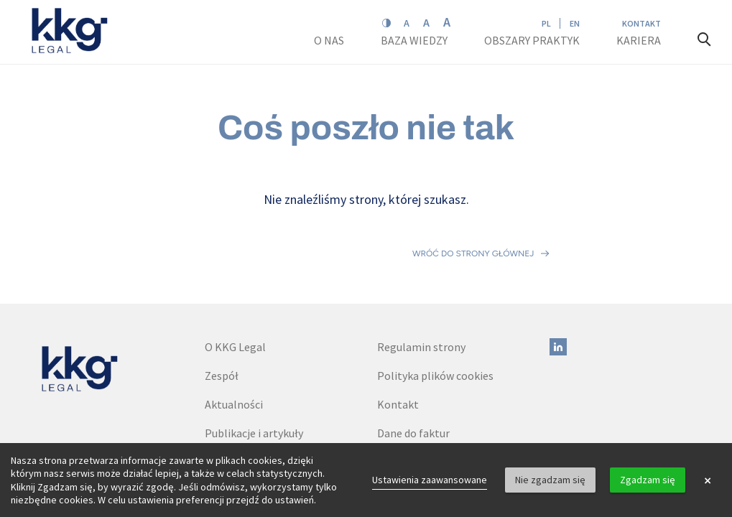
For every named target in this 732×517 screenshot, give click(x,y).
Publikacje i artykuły (254, 370)
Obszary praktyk (532, 40)
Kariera (639, 40)
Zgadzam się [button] (647, 479)
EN (575, 23)
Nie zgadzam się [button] (550, 479)
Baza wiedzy (415, 40)
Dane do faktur (413, 370)
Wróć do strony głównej (473, 222)
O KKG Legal (235, 283)
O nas (330, 40)
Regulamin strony (421, 283)
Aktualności (234, 341)
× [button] (707, 480)
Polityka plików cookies (435, 312)
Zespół (221, 312)
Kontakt (641, 23)
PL (546, 23)
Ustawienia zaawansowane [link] (429, 479)
